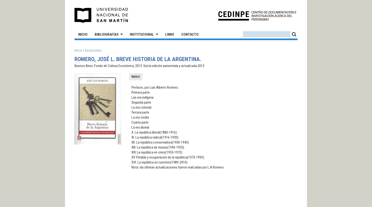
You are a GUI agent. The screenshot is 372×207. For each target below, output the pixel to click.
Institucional (142, 34)
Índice (135, 76)
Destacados (93, 50)
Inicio (83, 34)
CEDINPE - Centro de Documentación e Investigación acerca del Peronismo (257, 15)
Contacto (190, 34)
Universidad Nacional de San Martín (101, 15)
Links (169, 34)
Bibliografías (107, 34)
